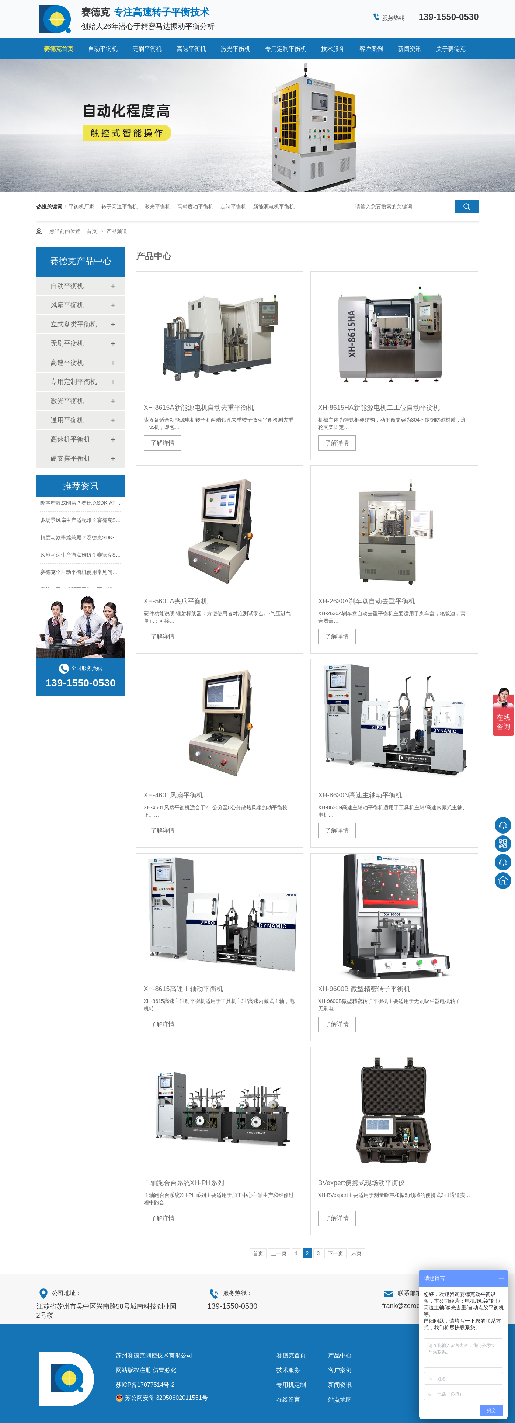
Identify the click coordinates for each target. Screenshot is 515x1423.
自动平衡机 (103, 49)
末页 (356, 1253)
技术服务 (333, 49)
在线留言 (288, 1399)
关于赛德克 (451, 49)
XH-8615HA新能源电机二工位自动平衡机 (379, 407)
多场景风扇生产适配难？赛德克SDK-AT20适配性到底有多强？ (111, 521)
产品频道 (117, 231)
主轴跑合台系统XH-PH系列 (184, 1183)
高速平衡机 (191, 49)
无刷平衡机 (147, 49)
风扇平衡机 (67, 305)
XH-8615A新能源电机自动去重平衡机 (199, 407)
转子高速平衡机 (119, 207)
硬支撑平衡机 (70, 458)
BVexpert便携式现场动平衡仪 (361, 1183)
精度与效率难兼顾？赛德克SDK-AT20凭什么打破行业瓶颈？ (109, 538)
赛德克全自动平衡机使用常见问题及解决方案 (91, 573)
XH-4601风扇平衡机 (173, 795)
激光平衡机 (235, 49)
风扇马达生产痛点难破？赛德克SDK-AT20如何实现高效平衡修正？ (117, 556)
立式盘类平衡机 (74, 324)
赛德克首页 (58, 49)
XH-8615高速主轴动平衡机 (183, 989)
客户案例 (371, 49)
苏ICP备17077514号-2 (145, 1385)
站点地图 (340, 1399)
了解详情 (162, 443)
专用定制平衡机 (285, 49)
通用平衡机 (67, 420)
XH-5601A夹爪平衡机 (176, 601)
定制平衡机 (233, 207)
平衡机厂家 (81, 207)
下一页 (335, 1253)
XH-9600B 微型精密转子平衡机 (364, 989)
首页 (92, 231)
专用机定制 (291, 1385)
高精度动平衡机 (195, 207)
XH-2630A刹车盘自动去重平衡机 (366, 601)
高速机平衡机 (70, 439)
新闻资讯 (409, 49)
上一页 (279, 1253)
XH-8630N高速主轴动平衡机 (360, 795)
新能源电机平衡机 (274, 207)
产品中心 (340, 1355)
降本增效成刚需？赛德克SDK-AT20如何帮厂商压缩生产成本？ (111, 504)
